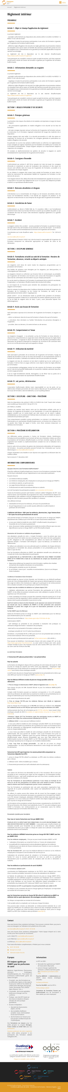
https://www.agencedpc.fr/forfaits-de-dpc (37, 618)
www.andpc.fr (40, 675)
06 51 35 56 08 (30, 929)
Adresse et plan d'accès (15, 953)
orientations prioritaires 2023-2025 (48, 972)
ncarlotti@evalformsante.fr (26, 936)
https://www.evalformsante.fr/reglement (19, 56)
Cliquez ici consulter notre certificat (24, 1059)
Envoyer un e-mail (14, 950)
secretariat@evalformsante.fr (16, 237)
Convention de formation (37, 1087)
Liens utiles (59, 1087)
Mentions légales (51, 1087)
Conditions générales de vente (20, 1087)
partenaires (10, 1028)
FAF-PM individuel (43, 710)
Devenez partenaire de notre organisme (19, 1031)
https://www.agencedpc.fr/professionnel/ (19, 643)
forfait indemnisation (40, 638)
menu (62, 2)
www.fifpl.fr (41, 911)
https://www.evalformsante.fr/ (43, 232)
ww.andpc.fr (52, 685)
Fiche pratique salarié (42, 988)
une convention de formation (44, 490)
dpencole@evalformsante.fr (25, 939)
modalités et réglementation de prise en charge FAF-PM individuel (34, 713)
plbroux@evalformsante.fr (23, 942)
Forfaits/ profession (42, 982)
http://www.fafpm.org (13, 703)
